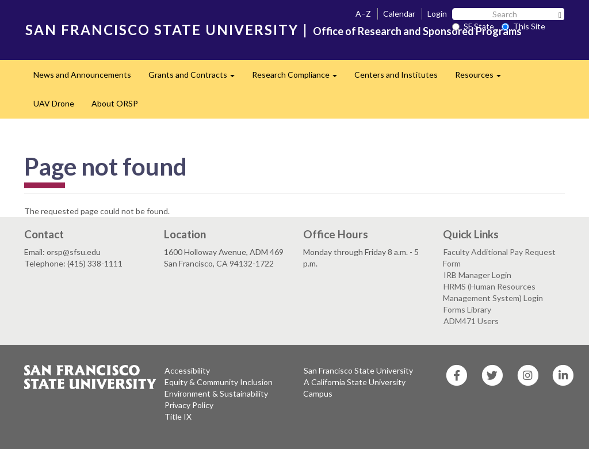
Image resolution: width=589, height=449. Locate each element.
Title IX (178, 416)
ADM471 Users (471, 321)
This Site (523, 26)
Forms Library (467, 309)
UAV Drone (53, 103)
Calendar (399, 13)
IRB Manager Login (477, 275)
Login (437, 13)
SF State (473, 26)
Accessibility (187, 370)
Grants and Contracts (195, 78)
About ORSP (114, 103)
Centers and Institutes (396, 74)
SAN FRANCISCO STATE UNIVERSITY (162, 29)
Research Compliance (299, 78)
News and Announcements (82, 74)
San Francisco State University (358, 370)
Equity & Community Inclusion (219, 382)
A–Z (363, 13)
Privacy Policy (189, 405)
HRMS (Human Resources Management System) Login (493, 292)
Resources (482, 78)
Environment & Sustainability (216, 393)
